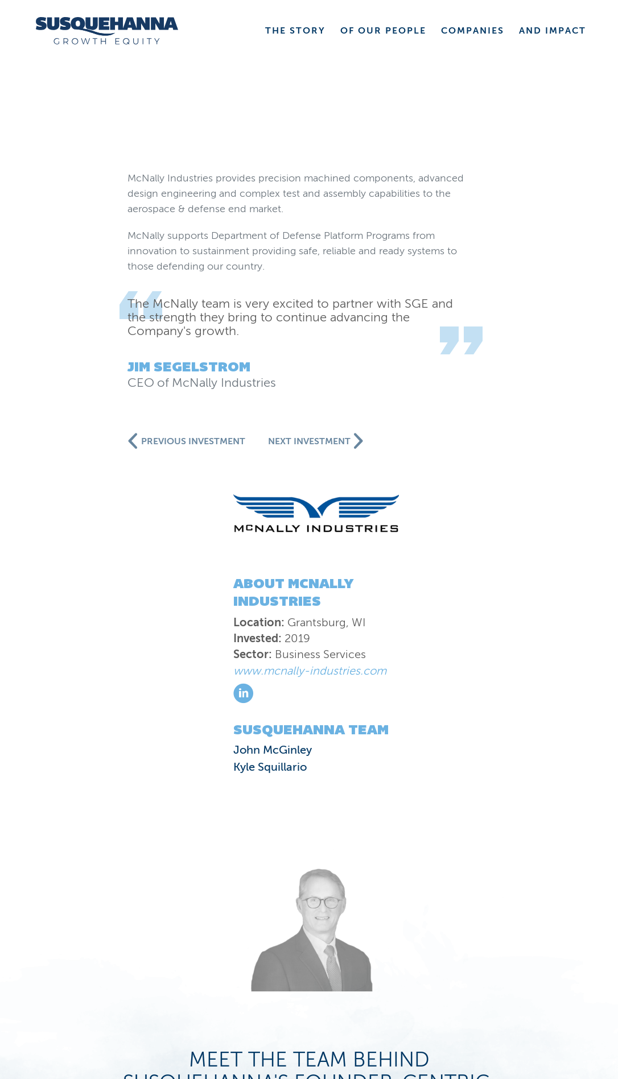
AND (552, 30)
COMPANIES (524, 933)
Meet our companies (309, 786)
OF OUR (383, 30)
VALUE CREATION (389, 953)
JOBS (551, 973)
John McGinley (89, 393)
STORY (317, 933)
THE (295, 30)
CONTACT (534, 953)
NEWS (261, 953)
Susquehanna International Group (137, 998)
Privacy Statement (115, 1011)
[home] (107, 30)
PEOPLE (410, 933)
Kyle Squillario (86, 410)
